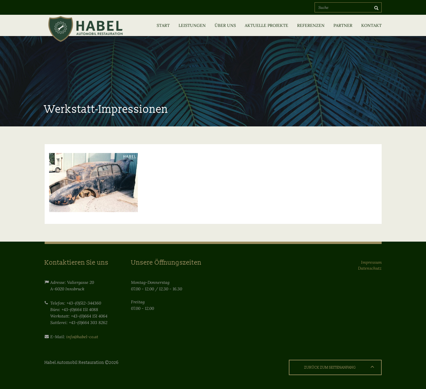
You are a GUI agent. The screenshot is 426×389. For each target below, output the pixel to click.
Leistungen (192, 25)
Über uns (225, 25)
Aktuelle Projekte (266, 25)
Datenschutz (370, 268)
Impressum (371, 262)
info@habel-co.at (82, 336)
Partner (342, 25)
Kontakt (371, 25)
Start (163, 25)
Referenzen (311, 25)
